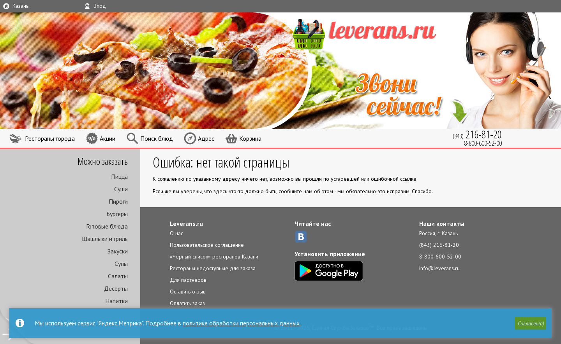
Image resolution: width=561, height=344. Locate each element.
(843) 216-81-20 (439, 244)
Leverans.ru (186, 223)
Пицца (119, 176)
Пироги (118, 201)
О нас (176, 233)
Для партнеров (188, 279)
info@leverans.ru (439, 268)
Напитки (116, 301)
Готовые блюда (107, 226)
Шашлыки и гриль (105, 239)
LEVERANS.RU (379, 33)
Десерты (116, 288)
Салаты (118, 276)
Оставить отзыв (188, 291)
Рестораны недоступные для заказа (213, 268)
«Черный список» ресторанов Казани (214, 256)
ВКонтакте (301, 236)
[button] (530, 323)
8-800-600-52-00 (440, 256)
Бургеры (117, 214)
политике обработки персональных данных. (242, 323)
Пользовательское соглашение (207, 244)
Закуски (118, 251)
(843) (477, 134)
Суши (121, 189)
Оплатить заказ (187, 303)
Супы (121, 263)
